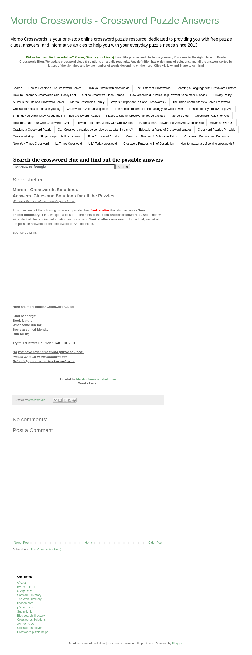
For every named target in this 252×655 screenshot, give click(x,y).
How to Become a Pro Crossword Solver (54, 88)
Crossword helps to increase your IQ (36, 109)
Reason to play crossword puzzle (210, 109)
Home (89, 542)
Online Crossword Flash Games (103, 95)
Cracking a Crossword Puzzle (32, 129)
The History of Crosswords (153, 88)
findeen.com (25, 603)
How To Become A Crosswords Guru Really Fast (44, 95)
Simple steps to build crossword (60, 136)
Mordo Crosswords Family (87, 102)
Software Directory (29, 595)
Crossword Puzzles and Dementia (206, 136)
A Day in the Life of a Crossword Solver (38, 102)
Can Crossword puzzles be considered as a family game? (95, 129)
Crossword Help (23, 136)
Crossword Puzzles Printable (216, 129)
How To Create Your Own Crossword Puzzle (41, 123)
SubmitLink (24, 611)
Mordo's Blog (180, 115)
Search (17, 88)
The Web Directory (29, 599)
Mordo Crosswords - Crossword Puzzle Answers (114, 20)
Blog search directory (31, 615)
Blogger (177, 643)
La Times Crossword (68, 143)
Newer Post (21, 542)
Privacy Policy (222, 95)
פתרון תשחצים (26, 587)
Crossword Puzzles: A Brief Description (148, 143)
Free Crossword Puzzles (104, 136)
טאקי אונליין (25, 607)
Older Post (155, 542)
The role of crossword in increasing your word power (149, 109)
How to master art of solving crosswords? (207, 143)
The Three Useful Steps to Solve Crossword (201, 102)
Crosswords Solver (29, 628)
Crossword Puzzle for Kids (212, 115)
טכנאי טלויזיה (25, 623)
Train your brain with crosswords (108, 88)
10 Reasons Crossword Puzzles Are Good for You (171, 123)
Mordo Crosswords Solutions (96, 379)
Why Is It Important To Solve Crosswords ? (138, 102)
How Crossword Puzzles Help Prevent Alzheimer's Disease (168, 95)
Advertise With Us (221, 123)
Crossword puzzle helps (32, 632)
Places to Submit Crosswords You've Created (135, 115)
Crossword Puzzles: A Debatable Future (152, 136)
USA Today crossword (102, 143)
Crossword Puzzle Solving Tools (88, 109)
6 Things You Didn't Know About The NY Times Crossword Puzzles (56, 115)
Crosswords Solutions (31, 619)
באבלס (21, 582)
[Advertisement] (54, 269)
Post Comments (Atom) (46, 549)
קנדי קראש (24, 591)
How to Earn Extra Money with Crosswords (105, 123)
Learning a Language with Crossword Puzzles (206, 88)
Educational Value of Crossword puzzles (165, 129)
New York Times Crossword (31, 143)
